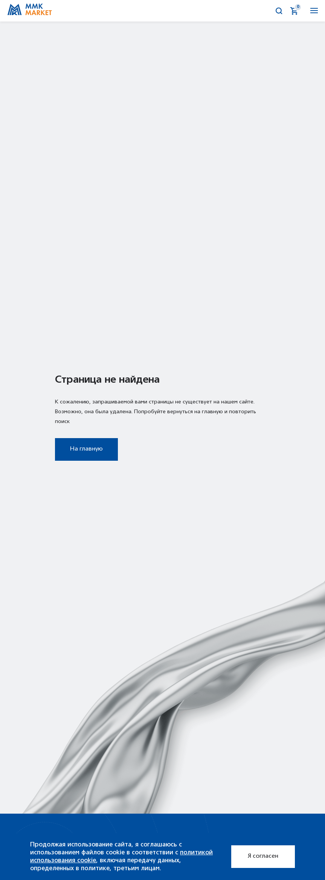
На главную (86, 449)
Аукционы (249, 11)
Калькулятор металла (264, 11)
